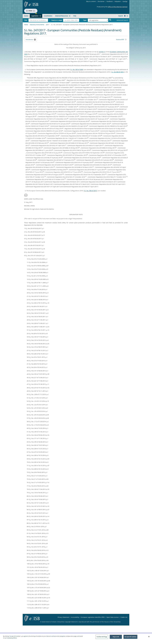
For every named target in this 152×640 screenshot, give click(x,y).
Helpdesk (118, 1)
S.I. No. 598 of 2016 (90, 191)
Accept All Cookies (130, 637)
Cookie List (123, 617)
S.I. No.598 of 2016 (117, 72)
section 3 (102, 52)
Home (26, 16)
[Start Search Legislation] (110, 20)
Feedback (110, 1)
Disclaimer (101, 1)
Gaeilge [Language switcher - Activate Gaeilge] (125, 1)
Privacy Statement (63, 617)
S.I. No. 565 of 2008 (76, 69)
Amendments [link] (29, 39)
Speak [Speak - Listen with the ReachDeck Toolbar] (30, 11)
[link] (120, 20)
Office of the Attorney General (117, 7)
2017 (47, 24)
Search (122, 16)
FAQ (74, 16)
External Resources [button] (61, 16)
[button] (125, 16)
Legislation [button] (34, 16)
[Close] (149, 637)
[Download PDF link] (121, 39)
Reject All (116, 637)
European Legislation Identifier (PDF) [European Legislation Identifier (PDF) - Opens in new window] (93, 617)
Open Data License (112, 617)
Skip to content (91, 1)
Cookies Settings (102, 637)
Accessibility (75, 617)
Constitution (48, 16)
